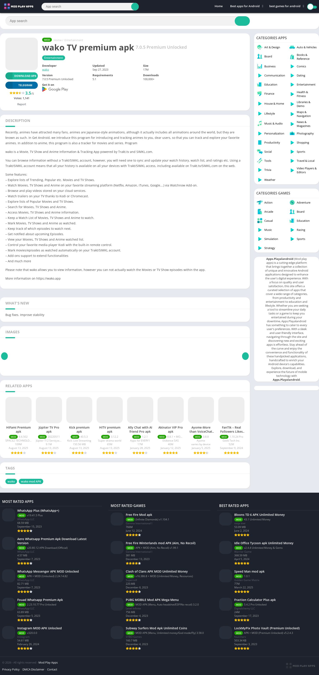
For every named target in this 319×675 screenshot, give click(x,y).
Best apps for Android (245, 6)
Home (219, 6)
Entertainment (73, 40)
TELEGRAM (18, 85)
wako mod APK (31, 481)
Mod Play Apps (48, 662)
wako (45, 69)
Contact (52, 669)
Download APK (20, 75)
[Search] (90, 6)
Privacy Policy (11, 669)
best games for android (284, 6)
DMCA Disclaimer (33, 669)
